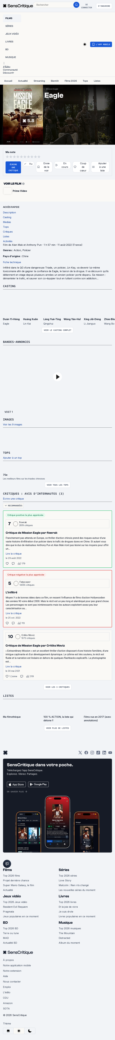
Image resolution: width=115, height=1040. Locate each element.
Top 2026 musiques (70, 928)
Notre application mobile (17, 965)
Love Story (65, 880)
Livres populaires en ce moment (77, 916)
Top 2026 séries (68, 875)
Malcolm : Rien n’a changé (74, 885)
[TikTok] (98, 753)
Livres (64, 896)
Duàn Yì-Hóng (11, 319)
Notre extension (12, 970)
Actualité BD (10, 942)
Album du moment (69, 942)
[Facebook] (86, 753)
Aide (5, 976)
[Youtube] (110, 753)
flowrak (23, 522)
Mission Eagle (52, 89)
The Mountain (67, 933)
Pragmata (8, 911)
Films (7, 870)
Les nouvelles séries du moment (77, 890)
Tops (6, 452)
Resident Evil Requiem (15, 906)
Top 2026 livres (67, 902)
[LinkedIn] (104, 753)
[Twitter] (80, 753)
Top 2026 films (11, 875)
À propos (8, 959)
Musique (66, 923)
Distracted (64, 937)
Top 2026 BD (10, 928)
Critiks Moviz (28, 635)
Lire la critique (14, 553)
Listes (8, 695)
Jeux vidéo (12, 896)
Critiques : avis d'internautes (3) (33, 493)
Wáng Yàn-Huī (72, 319)
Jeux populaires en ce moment (20, 916)
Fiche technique (12, 262)
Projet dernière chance (16, 880)
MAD (6, 937)
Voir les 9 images (12, 424)
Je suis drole (66, 911)
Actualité (8, 890)
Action (17, 250)
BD (5, 923)
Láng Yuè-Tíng (52, 319)
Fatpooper (25, 582)
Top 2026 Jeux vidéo (15, 902)
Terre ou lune (11, 933)
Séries (64, 870)
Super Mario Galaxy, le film (18, 885)
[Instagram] (92, 753)
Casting (9, 286)
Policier (26, 250)
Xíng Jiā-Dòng (92, 319)
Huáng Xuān (30, 319)
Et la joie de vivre (68, 906)
